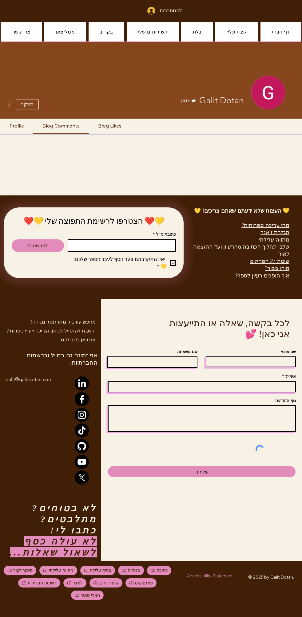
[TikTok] (82, 430)
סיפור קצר (18, 570)
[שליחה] (202, 471)
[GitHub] (82, 446)
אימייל (290, 376)
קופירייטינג (104, 583)
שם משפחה (187, 352)
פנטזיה (129, 570)
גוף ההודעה (285, 401)
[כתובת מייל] (123, 245)
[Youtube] (82, 462)
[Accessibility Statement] (210, 576)
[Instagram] (82, 415)
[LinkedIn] (82, 383)
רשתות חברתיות (37, 583)
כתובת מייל (164, 234)
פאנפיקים (139, 583)
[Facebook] (82, 399)
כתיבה (157, 570)
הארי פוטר (85, 595)
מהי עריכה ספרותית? (265, 225)
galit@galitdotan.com (29, 379)
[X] (82, 477)
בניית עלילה (95, 570)
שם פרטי (288, 352)
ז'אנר (73, 583)
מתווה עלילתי (56, 570)
